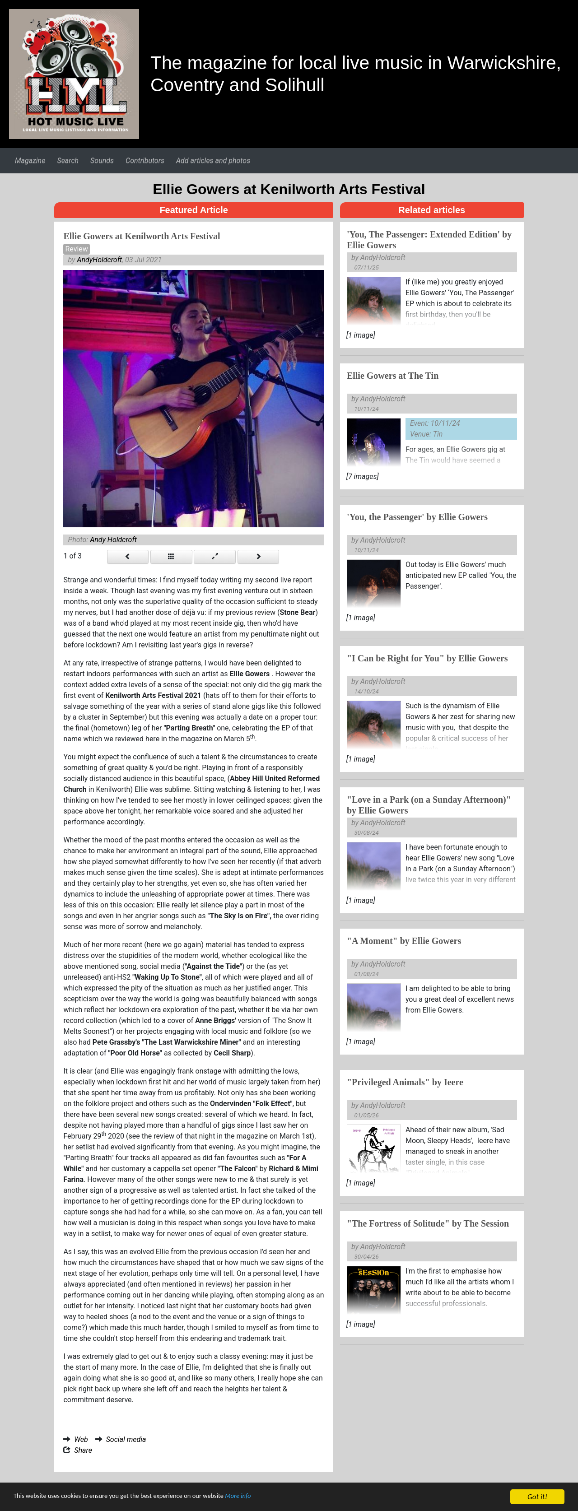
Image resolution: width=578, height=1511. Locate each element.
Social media (126, 1439)
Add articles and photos (213, 160)
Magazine (30, 160)
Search (68, 160)
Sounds (102, 160)
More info (277, 1498)
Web (81, 1439)
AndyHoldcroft (99, 260)
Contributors (145, 160)
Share (83, 1450)
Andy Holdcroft (113, 539)
